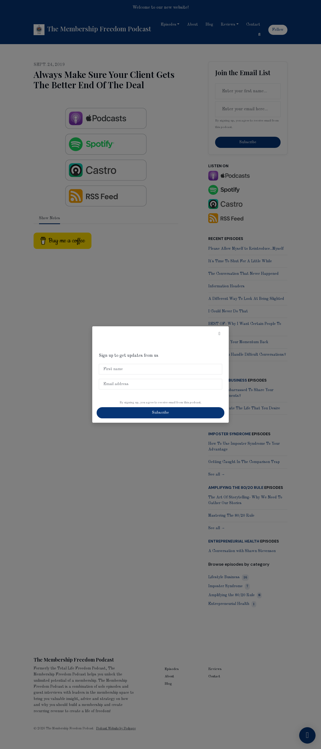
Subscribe (160, 413)
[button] (219, 334)
